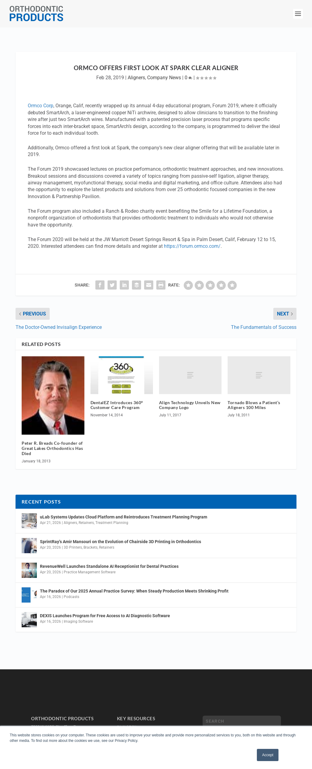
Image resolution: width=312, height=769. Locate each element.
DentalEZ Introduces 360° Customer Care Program (116, 405)
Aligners (136, 77)
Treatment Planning (111, 523)
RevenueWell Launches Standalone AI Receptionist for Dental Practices (109, 566)
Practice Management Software (89, 572)
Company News (164, 77)
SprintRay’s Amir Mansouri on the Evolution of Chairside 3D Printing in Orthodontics (120, 541)
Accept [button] (267, 755)
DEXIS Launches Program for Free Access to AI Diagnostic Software (105, 615)
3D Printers (73, 547)
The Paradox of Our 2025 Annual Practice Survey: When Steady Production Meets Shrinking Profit (134, 591)
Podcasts (71, 597)
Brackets (90, 547)
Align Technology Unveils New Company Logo (190, 405)
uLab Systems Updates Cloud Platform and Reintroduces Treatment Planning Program (123, 516)
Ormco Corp (40, 106)
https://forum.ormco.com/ (192, 246)
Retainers (86, 523)
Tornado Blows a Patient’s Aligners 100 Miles (254, 405)
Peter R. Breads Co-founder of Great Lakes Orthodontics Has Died (52, 448)
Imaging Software (78, 621)
